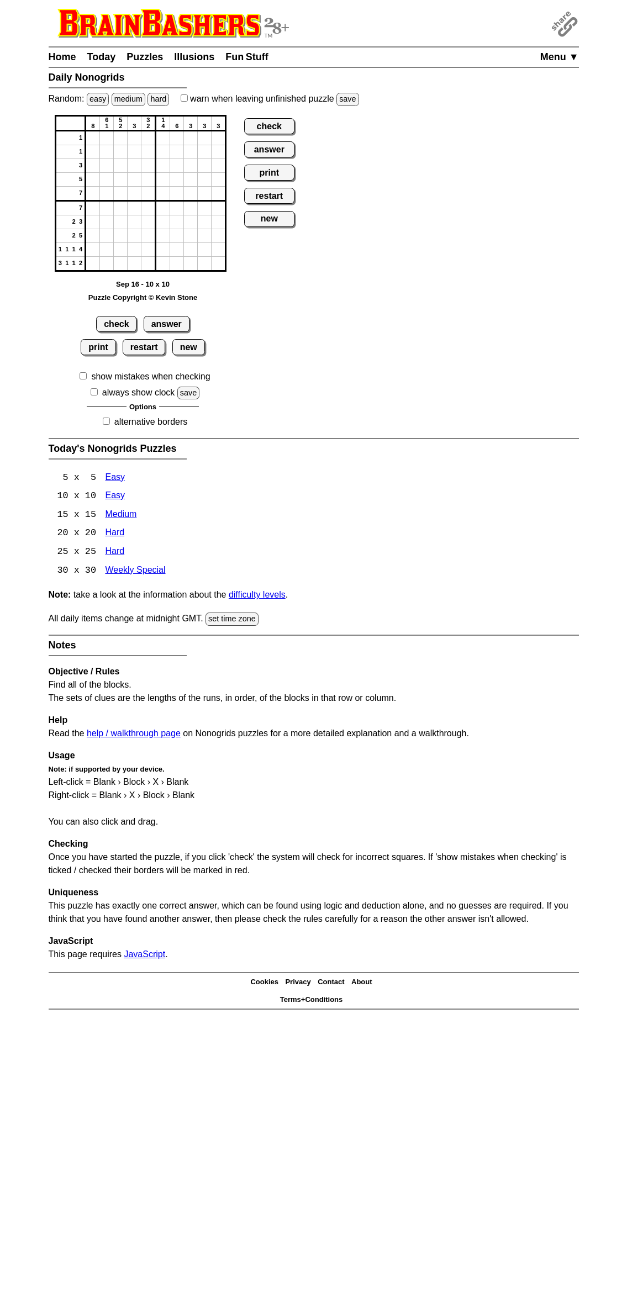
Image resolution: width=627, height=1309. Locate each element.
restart (144, 347)
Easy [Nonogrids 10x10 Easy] (115, 497)
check (116, 324)
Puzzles (145, 56)
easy (97, 98)
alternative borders (151, 421)
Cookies (264, 983)
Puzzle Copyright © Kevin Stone (142, 297)
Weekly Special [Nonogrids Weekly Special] (135, 572)
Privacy (297, 983)
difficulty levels (257, 596)
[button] (92, 138)
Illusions (194, 56)
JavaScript (144, 955)
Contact (331, 983)
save (347, 98)
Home (62, 56)
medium (128, 98)
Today (101, 56)
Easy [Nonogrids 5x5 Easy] (115, 478)
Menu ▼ (559, 56)
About (361, 983)
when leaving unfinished (270, 98)
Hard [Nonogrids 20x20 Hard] (114, 534)
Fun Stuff (246, 56)
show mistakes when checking (150, 376)
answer (166, 324)
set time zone (232, 620)
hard (158, 98)
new (188, 347)
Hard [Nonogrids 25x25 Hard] (114, 553)
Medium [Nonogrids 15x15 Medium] (120, 515)
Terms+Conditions (311, 1001)
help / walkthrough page (134, 734)
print (98, 347)
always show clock (138, 392)
